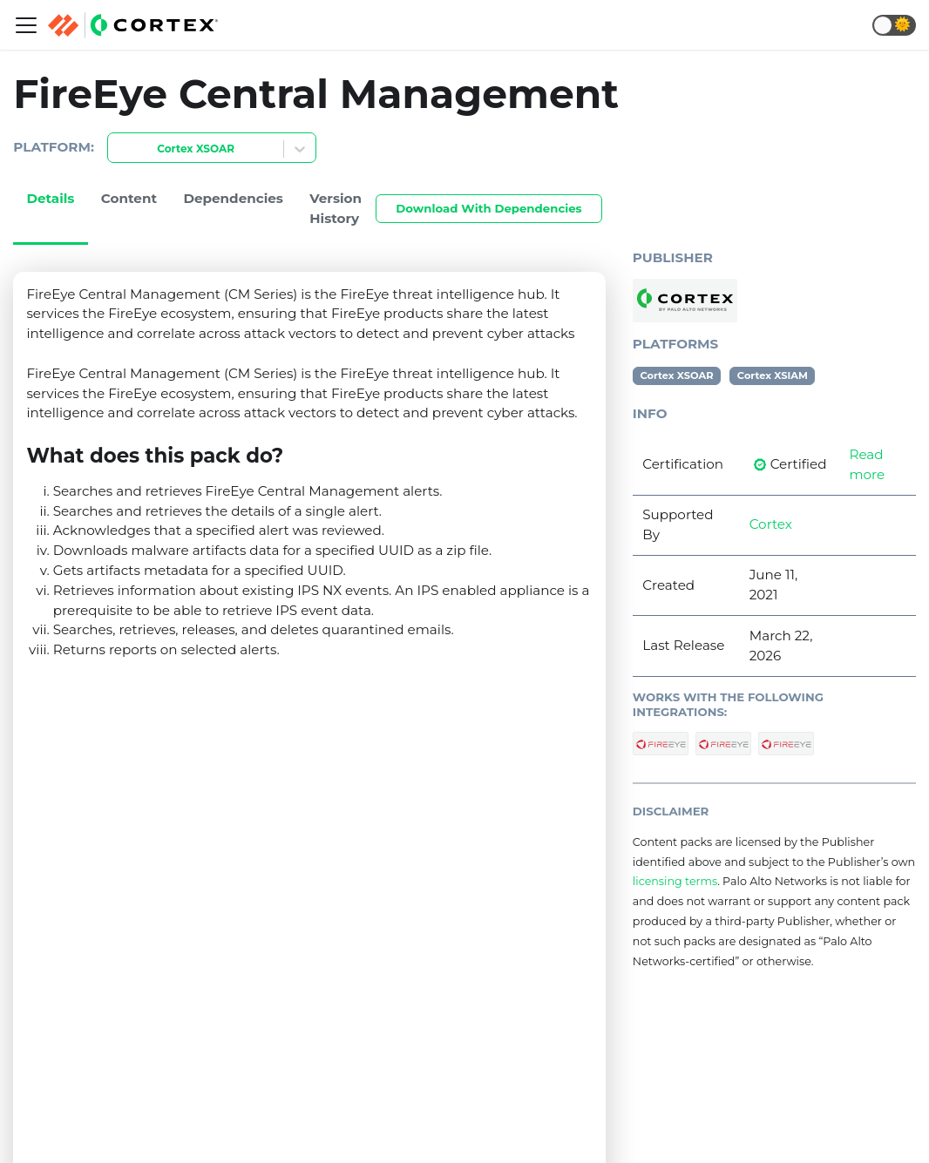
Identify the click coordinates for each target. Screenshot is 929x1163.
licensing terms (675, 881)
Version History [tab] (335, 208)
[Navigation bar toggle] (26, 25)
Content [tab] (129, 198)
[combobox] (118, 149)
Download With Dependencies (488, 208)
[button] (894, 25)
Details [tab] (50, 198)
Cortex (770, 524)
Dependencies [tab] (233, 198)
